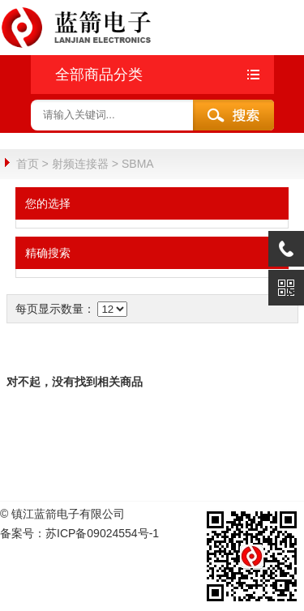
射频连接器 (80, 163)
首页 (27, 163)
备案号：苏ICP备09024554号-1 (79, 532)
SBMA (138, 163)
